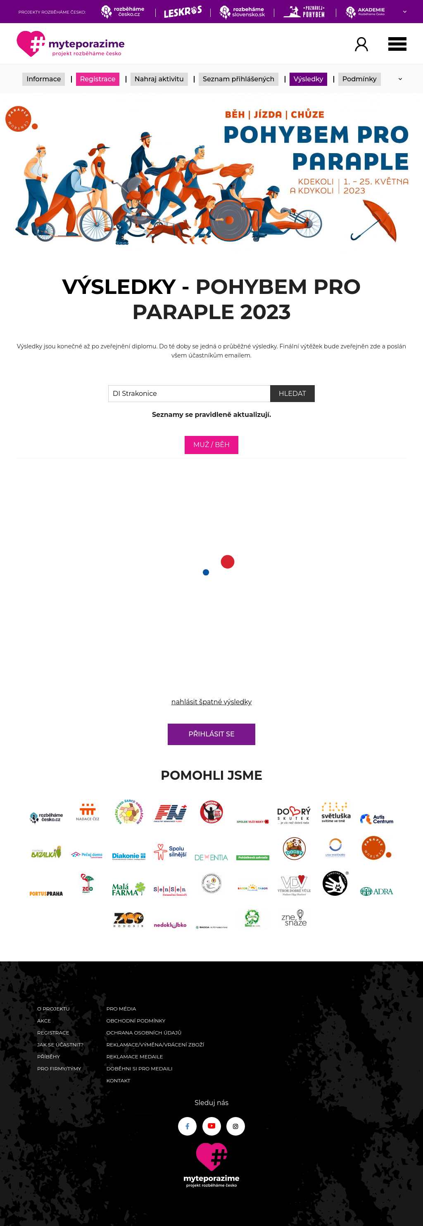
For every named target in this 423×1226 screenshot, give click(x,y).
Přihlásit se (211, 734)
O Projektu (53, 1009)
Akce (44, 1021)
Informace (43, 79)
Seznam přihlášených (239, 79)
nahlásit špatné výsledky (211, 702)
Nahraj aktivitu (159, 79)
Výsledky (308, 79)
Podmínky (359, 79)
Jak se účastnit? (60, 1044)
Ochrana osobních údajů (143, 1033)
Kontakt (118, 1080)
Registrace (98, 79)
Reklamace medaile (134, 1056)
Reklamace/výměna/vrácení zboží (155, 1044)
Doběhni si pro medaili (139, 1068)
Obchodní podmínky (135, 1021)
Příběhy (48, 1056)
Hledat (292, 394)
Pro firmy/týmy (59, 1068)
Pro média (121, 1009)
